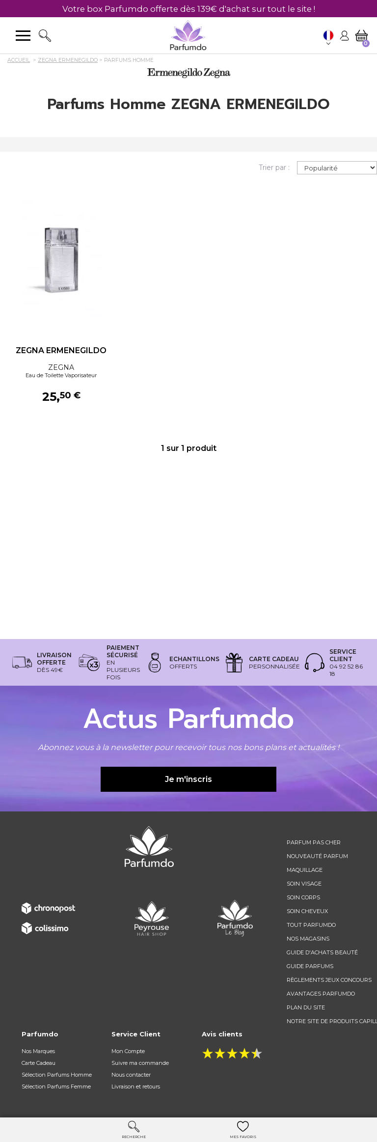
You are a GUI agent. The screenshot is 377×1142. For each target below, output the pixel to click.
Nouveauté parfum (317, 856)
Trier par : (274, 167)
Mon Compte (128, 1051)
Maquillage (305, 869)
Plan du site (306, 1007)
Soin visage (304, 883)
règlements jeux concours (329, 979)
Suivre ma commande (140, 1062)
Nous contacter (131, 1074)
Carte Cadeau (38, 1062)
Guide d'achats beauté (322, 952)
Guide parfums (310, 966)
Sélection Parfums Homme (57, 1074)
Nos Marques (38, 1051)
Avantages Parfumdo (321, 993)
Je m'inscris (188, 779)
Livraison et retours (135, 1086)
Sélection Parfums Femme (56, 1086)
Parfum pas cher (314, 842)
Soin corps (303, 897)
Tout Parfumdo (311, 924)
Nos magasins (308, 938)
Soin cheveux (307, 911)
